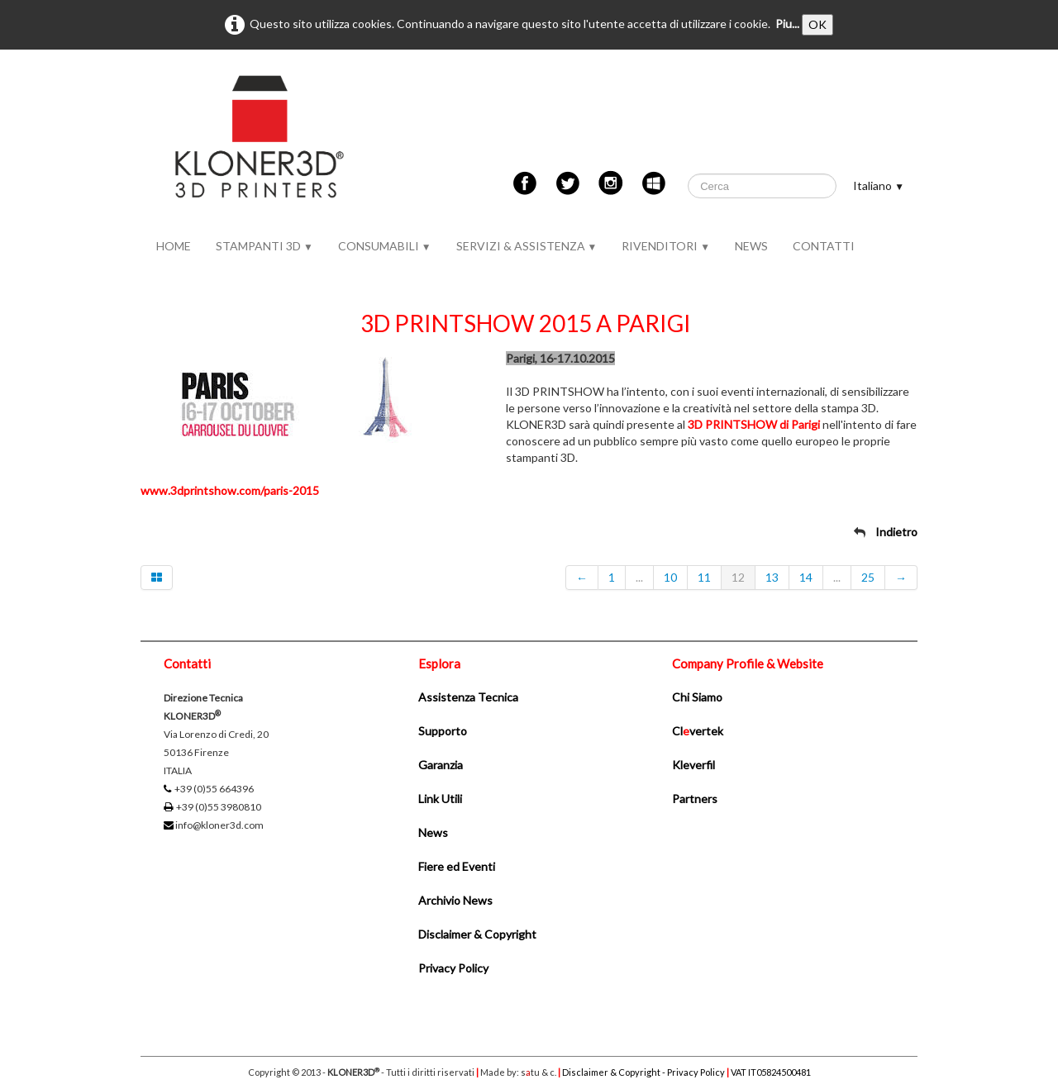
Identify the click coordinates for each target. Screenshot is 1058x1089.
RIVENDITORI (666, 246)
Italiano (878, 185)
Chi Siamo (697, 697)
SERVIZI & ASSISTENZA (527, 246)
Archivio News (455, 900)
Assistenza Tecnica (468, 697)
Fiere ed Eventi (456, 866)
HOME (173, 246)
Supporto (442, 731)
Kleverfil (693, 765)
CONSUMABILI (384, 246)
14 (806, 577)
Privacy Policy (453, 968)
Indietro (896, 532)
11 (704, 577)
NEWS (751, 246)
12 (738, 577)
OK (817, 24)
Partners (694, 799)
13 (772, 577)
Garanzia (440, 765)
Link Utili (440, 799)
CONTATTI (824, 246)
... (639, 577)
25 (868, 577)
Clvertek (697, 731)
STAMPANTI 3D (264, 246)
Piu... (787, 24)
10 (670, 577)
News (433, 832)
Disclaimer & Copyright (477, 934)
